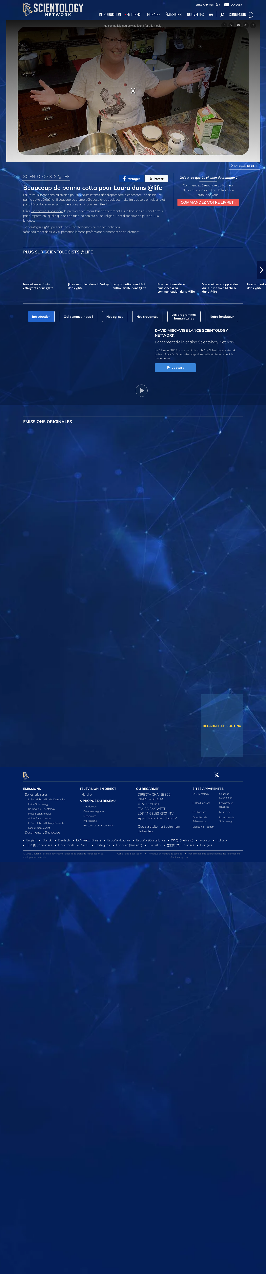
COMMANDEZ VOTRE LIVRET (208, 202)
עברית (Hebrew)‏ (182, 838)
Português (102, 843)
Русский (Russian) (129, 843)
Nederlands (66, 843)
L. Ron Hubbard (201, 800)
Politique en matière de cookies (165, 851)
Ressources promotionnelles (99, 823)
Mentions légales (179, 854)
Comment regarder (94, 809)
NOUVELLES (195, 14)
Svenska (155, 843)
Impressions (90, 818)
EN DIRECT (134, 14)
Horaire (86, 792)
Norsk (85, 843)
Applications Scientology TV (157, 816)
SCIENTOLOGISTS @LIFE (46, 176)
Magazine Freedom (203, 824)
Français (206, 843)
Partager (131, 178)
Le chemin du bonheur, (47, 211)
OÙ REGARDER (147, 786)
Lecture (175, 367)
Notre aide (225, 809)
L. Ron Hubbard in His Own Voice (46, 797)
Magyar (205, 838)
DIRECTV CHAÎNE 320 (154, 792)
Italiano (222, 838)
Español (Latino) (118, 838)
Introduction (89, 804)
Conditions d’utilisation (129, 851)
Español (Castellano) (150, 838)
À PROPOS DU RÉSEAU (98, 798)
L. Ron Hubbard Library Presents (46, 820)
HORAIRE (153, 14)
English (31, 838)
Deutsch (64, 838)
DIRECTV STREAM (151, 797)
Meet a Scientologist (39, 811)
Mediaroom (89, 813)
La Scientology (201, 791)
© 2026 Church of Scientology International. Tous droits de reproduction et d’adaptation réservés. (63, 853)
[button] (261, 270)
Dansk (47, 838)
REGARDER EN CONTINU (222, 726)
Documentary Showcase (42, 830)
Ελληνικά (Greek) (88, 838)
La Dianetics (199, 809)
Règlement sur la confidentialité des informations (214, 851)
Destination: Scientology (41, 806)
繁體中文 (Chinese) (180, 843)
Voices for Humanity (39, 816)
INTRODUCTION (110, 14)
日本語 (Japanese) (39, 843)
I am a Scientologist (39, 825)
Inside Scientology (38, 801)
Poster (156, 179)
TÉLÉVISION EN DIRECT (98, 786)
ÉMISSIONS (173, 14)
